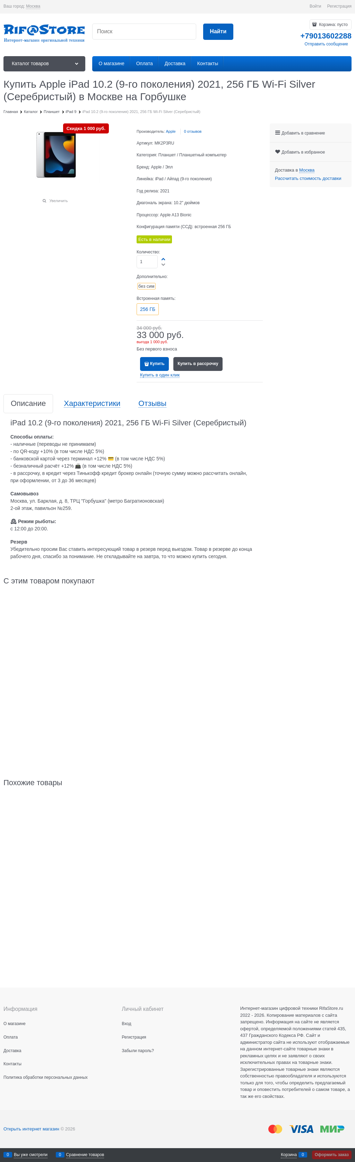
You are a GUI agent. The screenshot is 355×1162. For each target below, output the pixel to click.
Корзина (289, 1154)
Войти (315, 6)
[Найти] (218, 32)
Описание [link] (28, 404)
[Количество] (147, 261)
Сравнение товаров (85, 1154)
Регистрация (339, 6)
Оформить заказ (332, 1154)
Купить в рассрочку (198, 363)
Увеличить (58, 201)
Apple (170, 131)
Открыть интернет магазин (31, 1128)
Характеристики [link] (92, 404)
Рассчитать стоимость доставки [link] (308, 178)
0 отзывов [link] (193, 131)
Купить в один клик (160, 375)
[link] (33, 6)
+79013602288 (326, 36)
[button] (163, 259)
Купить (157, 363)
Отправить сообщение (326, 44)
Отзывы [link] (152, 404)
